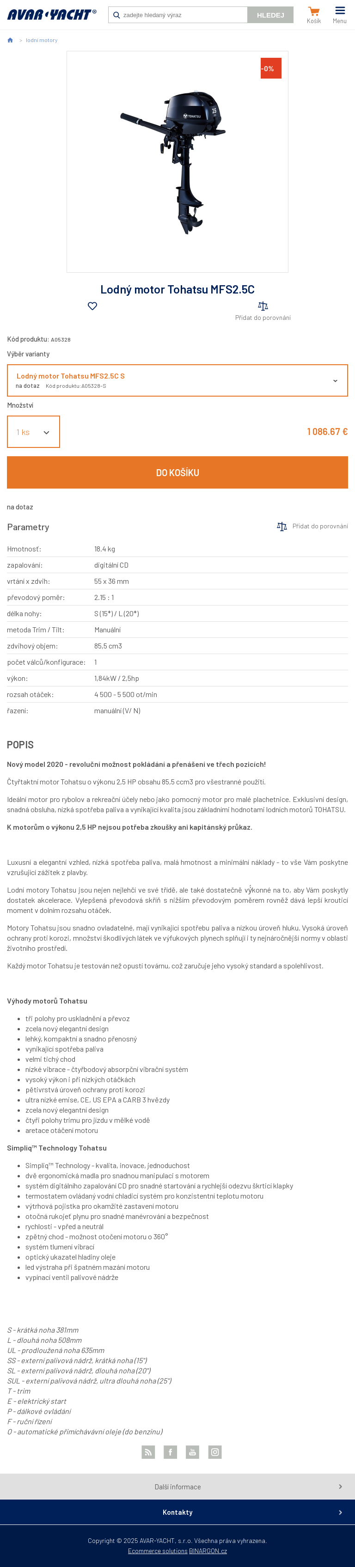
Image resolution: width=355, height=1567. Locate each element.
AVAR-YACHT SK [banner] (52, 19)
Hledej (270, 15)
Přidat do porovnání (263, 317)
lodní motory (41, 40)
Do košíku (177, 472)
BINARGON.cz (208, 1551)
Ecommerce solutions (158, 1551)
